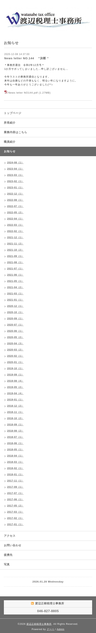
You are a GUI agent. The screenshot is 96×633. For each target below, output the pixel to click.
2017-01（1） (15, 524)
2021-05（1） (15, 281)
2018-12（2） (15, 406)
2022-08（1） (15, 200)
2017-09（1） (15, 487)
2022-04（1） (15, 218)
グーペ (50, 629)
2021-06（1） (15, 275)
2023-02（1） (15, 181)
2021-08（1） (15, 262)
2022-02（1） (15, 231)
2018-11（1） (15, 412)
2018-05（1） (15, 449)
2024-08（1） (15, 162)
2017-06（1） (15, 499)
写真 (7, 564)
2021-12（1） (15, 237)
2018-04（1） (15, 455)
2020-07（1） (15, 324)
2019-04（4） (15, 393)
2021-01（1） (15, 299)
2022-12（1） (15, 193)
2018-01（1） (15, 474)
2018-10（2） (15, 418)
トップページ (12, 113)
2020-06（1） (15, 331)
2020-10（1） (15, 312)
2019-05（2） (15, 387)
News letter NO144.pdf (23, 92)
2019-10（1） (15, 368)
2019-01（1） (15, 399)
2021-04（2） (15, 287)
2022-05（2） (15, 212)
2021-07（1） (15, 268)
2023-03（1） (15, 175)
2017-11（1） (15, 480)
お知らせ (10, 151)
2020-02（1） (15, 356)
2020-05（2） (15, 337)
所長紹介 (10, 122)
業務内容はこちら (15, 132)
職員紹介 (10, 141)
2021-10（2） (15, 250)
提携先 (8, 554)
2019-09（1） (15, 374)
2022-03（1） (15, 225)
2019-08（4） (15, 381)
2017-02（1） (15, 518)
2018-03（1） (15, 462)
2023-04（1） (15, 168)
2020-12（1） (15, 306)
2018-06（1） (15, 443)
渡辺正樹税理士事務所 (39, 624)
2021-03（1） (15, 293)
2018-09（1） (15, 424)
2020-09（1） (15, 318)
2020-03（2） (15, 349)
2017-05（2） (15, 505)
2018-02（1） (15, 468)
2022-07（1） (15, 206)
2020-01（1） (15, 362)
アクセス (10, 535)
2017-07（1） (15, 493)
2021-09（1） (15, 256)
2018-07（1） (15, 437)
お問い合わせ (12, 545)
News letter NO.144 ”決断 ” (26, 58)
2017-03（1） (15, 512)
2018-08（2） (15, 430)
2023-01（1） (15, 187)
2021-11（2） (15, 243)
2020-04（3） (15, 343)
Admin (60, 629)
